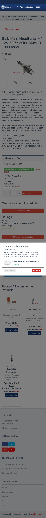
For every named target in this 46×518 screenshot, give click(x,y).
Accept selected (9, 270)
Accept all (36, 270)
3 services (15, 265)
